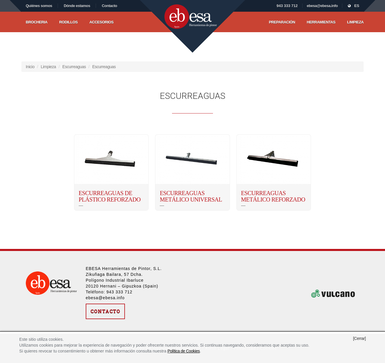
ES (353, 6)
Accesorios (101, 22)
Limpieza (355, 22)
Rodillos (68, 22)
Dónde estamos (77, 6)
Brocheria (36, 22)
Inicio (30, 66)
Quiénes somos (39, 6)
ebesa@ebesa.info (322, 6)
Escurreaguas (74, 66)
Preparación (282, 22)
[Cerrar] (359, 338)
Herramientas (321, 22)
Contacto (109, 6)
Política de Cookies (183, 351)
